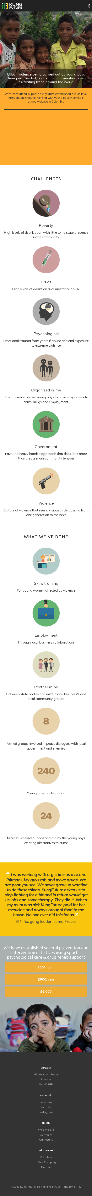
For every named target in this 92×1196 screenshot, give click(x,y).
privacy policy (72, 1186)
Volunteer (46, 1157)
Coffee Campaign (46, 1162)
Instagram (46, 1112)
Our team (46, 1134)
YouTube (46, 1107)
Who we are (46, 1129)
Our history (46, 1139)
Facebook (46, 1102)
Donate (46, 1167)
